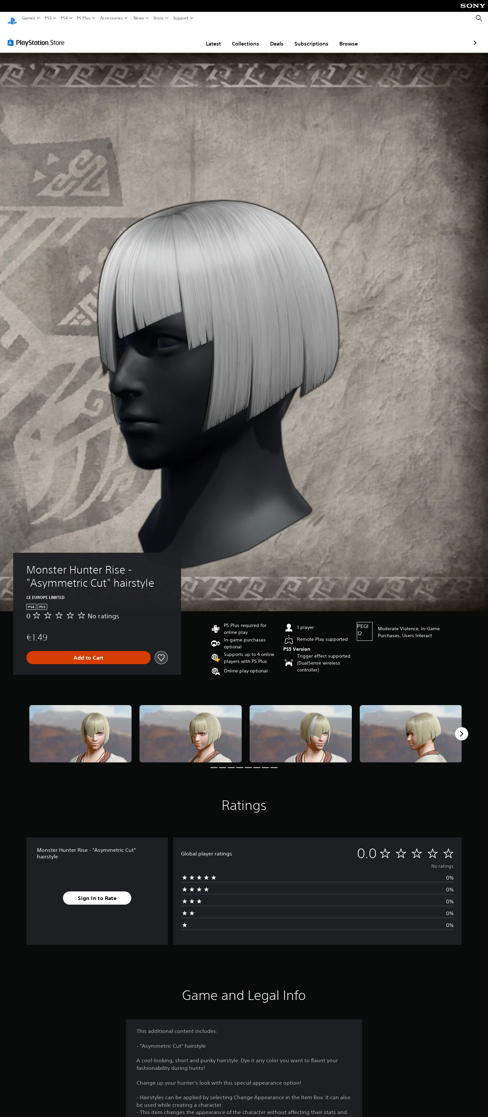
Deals (238, 37)
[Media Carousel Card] (80, 727)
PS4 (64, 18)
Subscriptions (273, 37)
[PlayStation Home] (12, 18)
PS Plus (84, 18)
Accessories (111, 18)
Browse (310, 37)
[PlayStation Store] (37, 36)
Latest (174, 37)
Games (28, 18)
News (138, 18)
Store (158, 18)
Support (181, 18)
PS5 (48, 18)
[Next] (461, 727)
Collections (207, 37)
